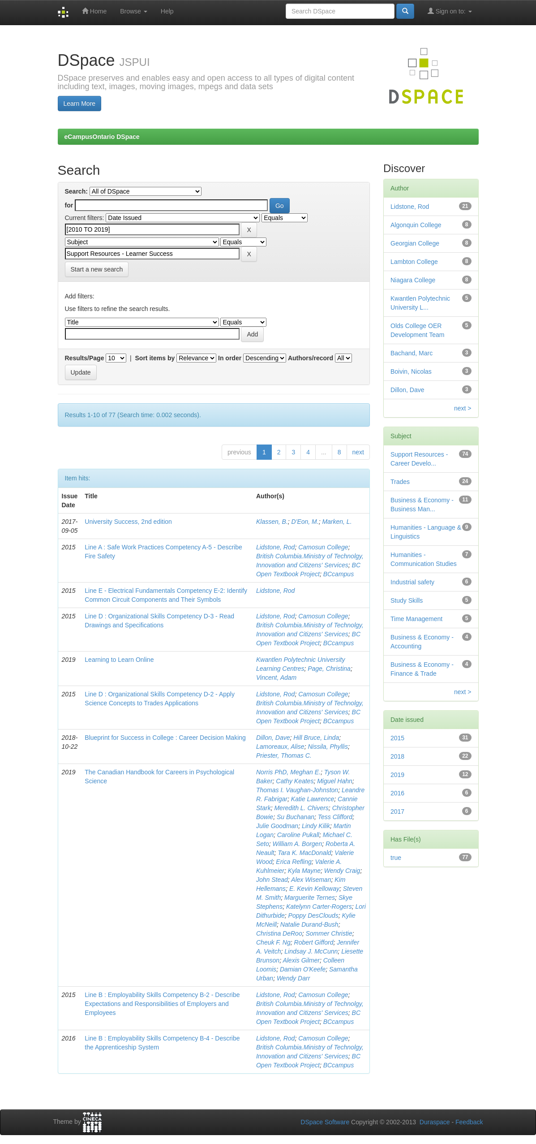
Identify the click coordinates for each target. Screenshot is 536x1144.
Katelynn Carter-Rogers (319, 906)
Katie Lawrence (312, 799)
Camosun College (323, 547)
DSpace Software (324, 1122)
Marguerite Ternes (309, 897)
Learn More (80, 103)
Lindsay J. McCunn (311, 951)
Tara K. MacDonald (304, 852)
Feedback (469, 1122)
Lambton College (414, 261)
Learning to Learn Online (119, 659)
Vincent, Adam (276, 677)
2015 (397, 738)
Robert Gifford (314, 942)
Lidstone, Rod (275, 547)
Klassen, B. (272, 521)
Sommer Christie (328, 933)
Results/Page (84, 358)
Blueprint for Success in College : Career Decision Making (165, 737)
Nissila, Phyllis (327, 746)
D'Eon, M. (305, 521)
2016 (397, 793)
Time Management (416, 618)
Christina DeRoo (279, 933)
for (69, 205)
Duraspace (435, 1122)
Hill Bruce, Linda (316, 737)
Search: (76, 191)
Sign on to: (450, 11)
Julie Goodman (277, 825)
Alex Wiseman (311, 879)
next (358, 452)
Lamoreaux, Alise (280, 746)
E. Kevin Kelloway (314, 888)
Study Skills (406, 600)
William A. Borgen (297, 843)
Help (167, 11)
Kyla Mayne (304, 870)
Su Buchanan (295, 816)
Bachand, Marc (411, 353)
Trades (400, 481)
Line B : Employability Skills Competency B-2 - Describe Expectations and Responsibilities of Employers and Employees (162, 1003)
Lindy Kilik (316, 825)
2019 (397, 774)
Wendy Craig (342, 870)
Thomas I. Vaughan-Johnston (297, 790)
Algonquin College (416, 225)
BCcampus (338, 574)
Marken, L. (337, 521)
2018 (397, 756)
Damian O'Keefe (303, 969)
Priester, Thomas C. (284, 755)
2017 (397, 811)
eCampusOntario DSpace (102, 136)
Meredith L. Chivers (301, 808)
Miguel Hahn (334, 781)
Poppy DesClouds (313, 915)
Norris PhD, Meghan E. (288, 772)
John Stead (272, 879)
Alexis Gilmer (301, 960)
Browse (133, 11)
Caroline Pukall (298, 834)
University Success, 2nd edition (128, 521)
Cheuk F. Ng (273, 942)
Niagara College (412, 280)
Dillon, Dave (273, 737)
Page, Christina (329, 668)
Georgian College (414, 243)
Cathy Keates (294, 781)
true (395, 857)
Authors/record (310, 358)
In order (229, 358)
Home (94, 11)
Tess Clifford (335, 816)
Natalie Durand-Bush (309, 924)
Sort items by (155, 358)
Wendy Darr (293, 978)
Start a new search (97, 269)
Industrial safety (412, 582)
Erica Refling (293, 861)
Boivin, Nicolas (411, 371)
